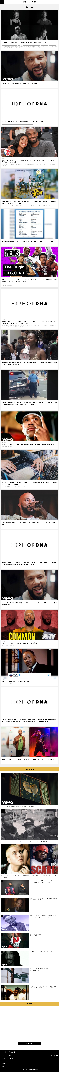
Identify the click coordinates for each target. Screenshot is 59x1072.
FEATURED (3, 1064)
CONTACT (10, 1055)
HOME (2, 1055)
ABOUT (3, 1066)
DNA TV (3, 1058)
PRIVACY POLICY (12, 1058)
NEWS (2, 1061)
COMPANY (10, 1061)
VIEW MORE (29, 1043)
